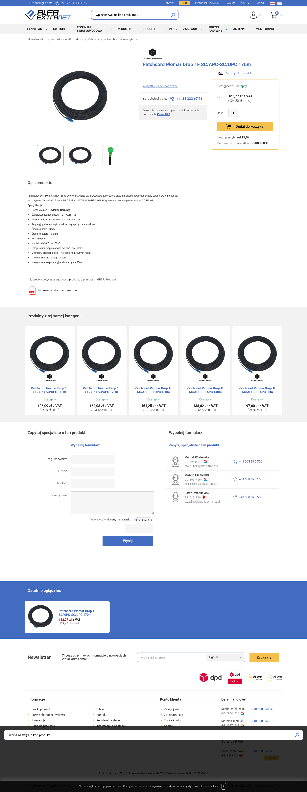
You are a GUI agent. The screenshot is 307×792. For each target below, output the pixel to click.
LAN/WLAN (34, 29)
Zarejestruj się (173, 715)
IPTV (169, 29)
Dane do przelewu (43, 726)
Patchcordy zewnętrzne (122, 39)
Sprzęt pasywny (215, 29)
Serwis (100, 731)
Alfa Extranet (48, 15)
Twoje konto (172, 720)
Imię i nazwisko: (57, 459)
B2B (184, 3)
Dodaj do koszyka (249, 126)
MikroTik (125, 29)
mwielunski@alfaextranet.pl (201, 466)
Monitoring (265, 29)
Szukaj (173, 15)
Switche (59, 29)
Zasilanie (190, 29)
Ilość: (220, 113)
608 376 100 (250, 479)
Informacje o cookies (110, 726)
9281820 (197, 497)
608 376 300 (250, 461)
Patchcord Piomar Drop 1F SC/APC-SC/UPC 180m (153, 390)
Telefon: (62, 483)
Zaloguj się (171, 709)
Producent (112, 279)
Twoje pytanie (58, 495)
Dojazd (36, 731)
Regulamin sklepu (108, 720)
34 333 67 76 (77, 3)
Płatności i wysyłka (207, 3)
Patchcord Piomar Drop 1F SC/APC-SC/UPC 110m (49, 390)
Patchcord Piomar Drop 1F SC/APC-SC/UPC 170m (77, 613)
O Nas (100, 709)
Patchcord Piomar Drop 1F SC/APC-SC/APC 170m (101, 390)
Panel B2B (163, 114)
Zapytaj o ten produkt (239, 73)
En (279, 3)
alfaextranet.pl (37, 39)
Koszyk (274, 10)
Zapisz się (264, 657)
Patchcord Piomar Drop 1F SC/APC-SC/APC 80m (257, 390)
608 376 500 (250, 497)
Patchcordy (95, 39)
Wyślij (128, 541)
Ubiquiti (149, 29)
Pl (272, 3)
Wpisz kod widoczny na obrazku (110, 519)
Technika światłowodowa (89, 29)
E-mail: (62, 471)
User (256, 15)
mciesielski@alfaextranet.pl (201, 483)
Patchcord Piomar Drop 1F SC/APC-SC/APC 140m (205, 390)
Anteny (239, 29)
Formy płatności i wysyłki (48, 715)
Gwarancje (38, 720)
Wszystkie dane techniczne (160, 86)
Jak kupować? (41, 709)
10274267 (198, 479)
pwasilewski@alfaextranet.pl (202, 501)
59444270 (198, 461)
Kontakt (169, 3)
